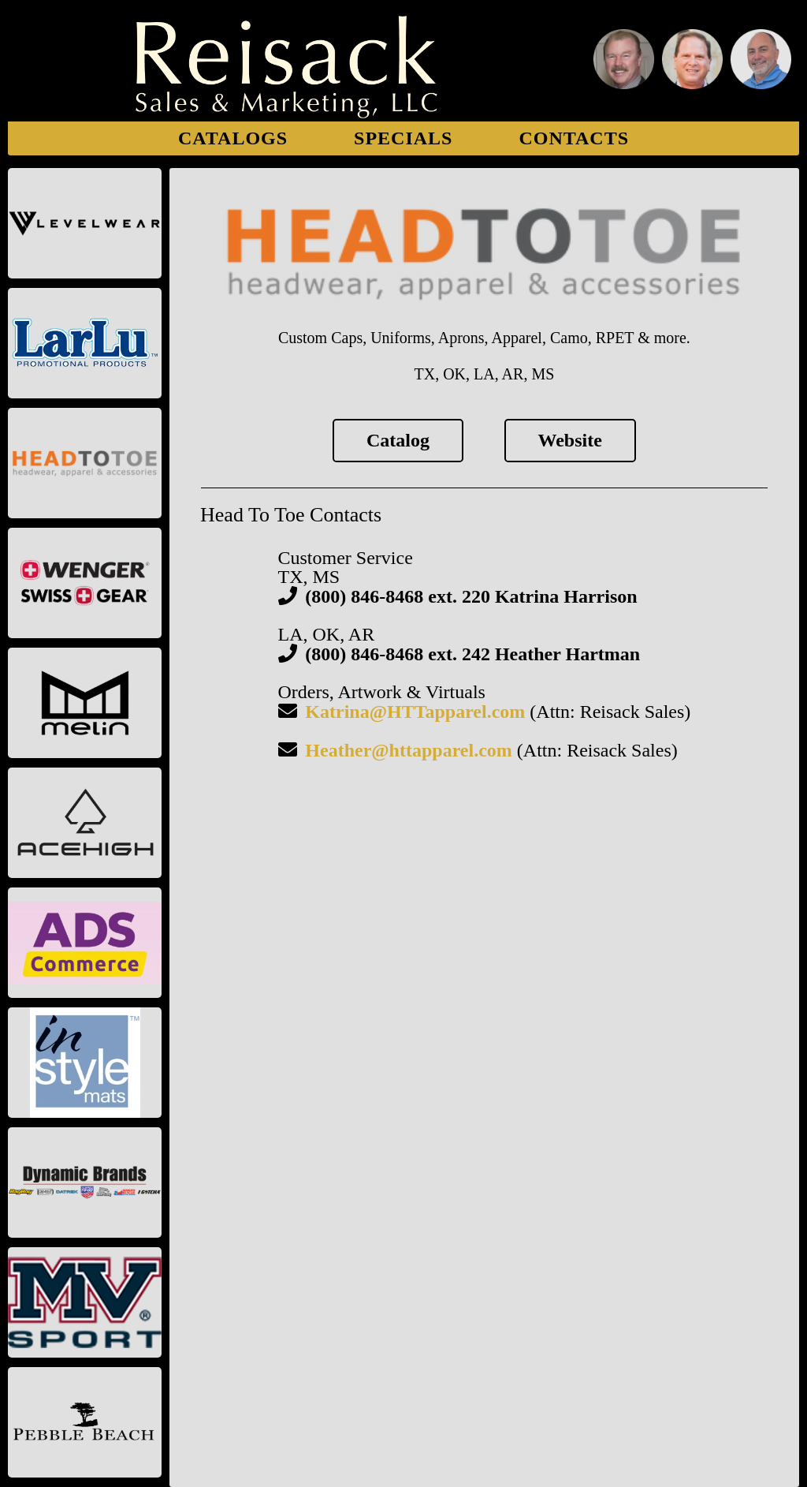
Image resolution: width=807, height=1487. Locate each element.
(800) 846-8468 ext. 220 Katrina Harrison (471, 596)
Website (570, 440)
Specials (403, 138)
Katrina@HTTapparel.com (415, 711)
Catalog (398, 440)
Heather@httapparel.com (408, 750)
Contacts (574, 138)
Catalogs (233, 138)
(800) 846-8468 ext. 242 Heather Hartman (472, 654)
